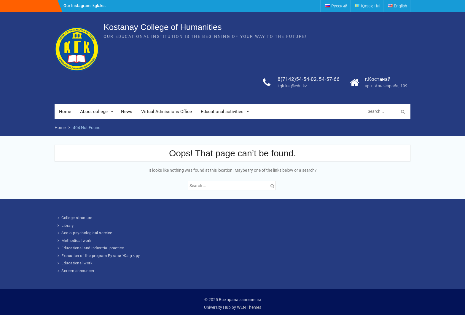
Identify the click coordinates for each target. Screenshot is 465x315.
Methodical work (76, 240)
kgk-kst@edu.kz (292, 85)
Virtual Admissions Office (166, 111)
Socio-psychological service (86, 233)
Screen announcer (77, 271)
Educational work (77, 263)
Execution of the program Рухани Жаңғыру (100, 255)
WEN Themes (249, 307)
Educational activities (222, 111)
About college (94, 111)
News (126, 111)
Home (65, 111)
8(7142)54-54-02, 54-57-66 (309, 79)
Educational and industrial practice (92, 248)
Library (67, 225)
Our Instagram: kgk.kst (84, 5)
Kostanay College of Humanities (162, 27)
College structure (77, 218)
